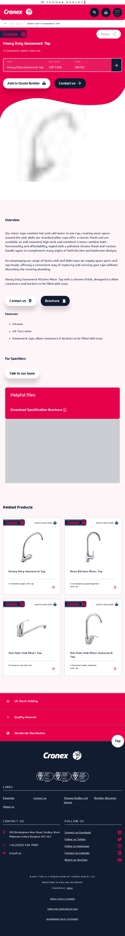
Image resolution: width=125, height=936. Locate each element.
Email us (15, 853)
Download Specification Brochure (36, 410)
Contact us (67, 83)
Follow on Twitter (93, 839)
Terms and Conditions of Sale (62, 909)
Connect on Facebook (93, 832)
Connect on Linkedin (93, 853)
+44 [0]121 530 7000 (23, 845)
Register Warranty (105, 798)
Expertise (8, 798)
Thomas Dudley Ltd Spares (76, 800)
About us (8, 806)
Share (109, 34)
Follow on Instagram (93, 846)
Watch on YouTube (93, 859)
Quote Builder (43, 523)
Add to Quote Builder (23, 83)
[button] (5, 23)
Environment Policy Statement (62, 919)
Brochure (52, 301)
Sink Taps (15, 24)
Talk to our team (22, 373)
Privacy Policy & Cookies (62, 899)
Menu (117, 12)
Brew (70, 888)
